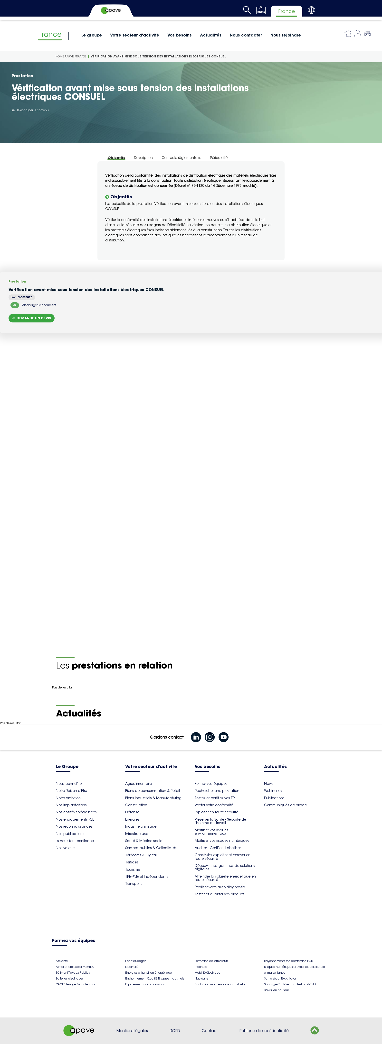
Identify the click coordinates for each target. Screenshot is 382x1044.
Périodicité (219, 158)
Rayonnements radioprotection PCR (288, 961)
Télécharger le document (33, 305)
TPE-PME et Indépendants (146, 876)
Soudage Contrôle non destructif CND (290, 984)
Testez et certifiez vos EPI (215, 798)
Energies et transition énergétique (148, 972)
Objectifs (116, 158)
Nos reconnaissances (74, 826)
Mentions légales (132, 1030)
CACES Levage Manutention (75, 984)
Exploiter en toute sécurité (216, 812)
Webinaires (273, 790)
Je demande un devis (31, 318)
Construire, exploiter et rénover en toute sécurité (222, 857)
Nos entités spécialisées (76, 812)
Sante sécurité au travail (280, 978)
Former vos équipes (211, 783)
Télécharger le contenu (30, 110)
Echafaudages (135, 961)
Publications (274, 798)
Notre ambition (68, 798)
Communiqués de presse (285, 805)
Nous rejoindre (285, 35)
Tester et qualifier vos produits (219, 894)
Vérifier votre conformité (214, 805)
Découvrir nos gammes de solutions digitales (225, 867)
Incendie (201, 967)
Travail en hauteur (276, 990)
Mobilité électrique (207, 972)
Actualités (210, 35)
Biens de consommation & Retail (152, 790)
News (268, 783)
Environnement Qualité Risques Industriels (154, 978)
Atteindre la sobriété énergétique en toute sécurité (225, 878)
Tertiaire (131, 862)
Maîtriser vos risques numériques (222, 840)
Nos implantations (71, 805)
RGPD (175, 1030)
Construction (136, 805)
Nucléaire (201, 978)
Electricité (131, 967)
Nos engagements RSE (75, 819)
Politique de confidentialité (264, 1030)
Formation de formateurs (212, 961)
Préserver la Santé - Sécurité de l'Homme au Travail (220, 821)
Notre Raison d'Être (71, 790)
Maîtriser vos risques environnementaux (211, 832)
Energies (132, 819)
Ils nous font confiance (75, 841)
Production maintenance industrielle (220, 984)
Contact (210, 1030)
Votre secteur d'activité (134, 35)
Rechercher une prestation (217, 790)
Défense (132, 812)
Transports (134, 883)
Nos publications (70, 834)
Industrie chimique (140, 826)
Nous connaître (69, 783)
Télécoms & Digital (141, 855)
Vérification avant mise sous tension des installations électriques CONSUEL (158, 56)
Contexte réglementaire (181, 158)
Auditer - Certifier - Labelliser (218, 848)
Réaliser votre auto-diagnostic (220, 887)
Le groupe (91, 35)
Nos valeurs (65, 848)
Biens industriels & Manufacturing (153, 798)
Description (143, 158)
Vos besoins (179, 35)
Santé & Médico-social (144, 841)
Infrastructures (137, 834)
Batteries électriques (70, 978)
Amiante (62, 961)
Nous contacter (246, 35)
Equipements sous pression (144, 984)
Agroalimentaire (138, 783)
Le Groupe (67, 767)
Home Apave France (71, 56)
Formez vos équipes (73, 941)
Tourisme (132, 869)
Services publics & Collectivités (151, 848)
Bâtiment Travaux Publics (73, 972)
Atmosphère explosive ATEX (75, 967)
